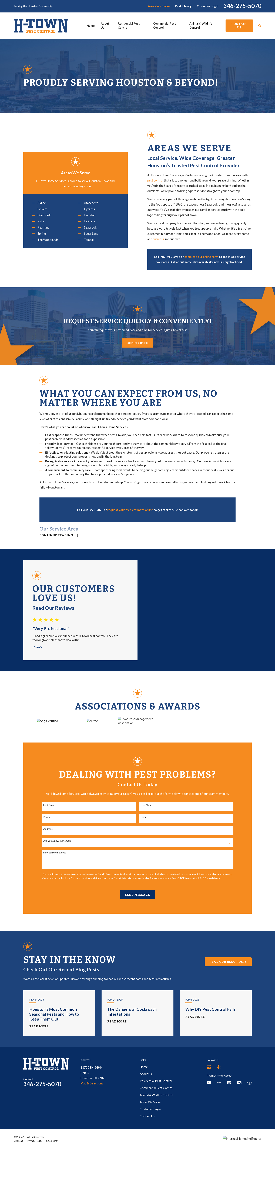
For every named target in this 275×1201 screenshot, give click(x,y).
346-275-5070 (242, 5)
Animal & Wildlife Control (156, 1156)
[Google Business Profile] (209, 1128)
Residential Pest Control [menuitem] (129, 25)
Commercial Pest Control (156, 1149)
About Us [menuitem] (105, 25)
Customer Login (207, 6)
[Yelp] (219, 1128)
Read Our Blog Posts (228, 1023)
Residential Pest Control (156, 1142)
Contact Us (239, 25)
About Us (146, 1135)
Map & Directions (92, 1145)
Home (144, 1128)
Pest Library (183, 6)
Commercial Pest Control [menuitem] (164, 25)
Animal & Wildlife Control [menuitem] (200, 25)
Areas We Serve (159, 6)
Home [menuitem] (91, 25)
